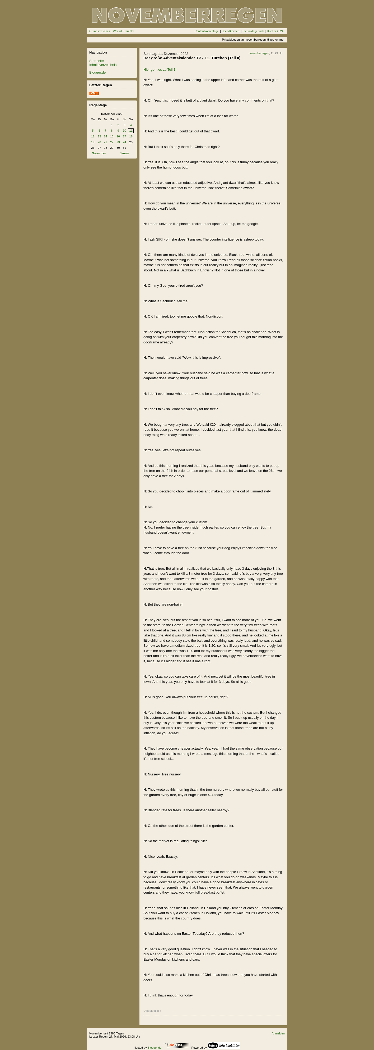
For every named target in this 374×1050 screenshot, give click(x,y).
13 (99, 136)
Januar (124, 153)
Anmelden (278, 1033)
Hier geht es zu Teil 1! (159, 69)
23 (118, 142)
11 (131, 130)
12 (92, 136)
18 (131, 136)
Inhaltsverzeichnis (102, 65)
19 (92, 142)
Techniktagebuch (253, 31)
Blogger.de (97, 72)
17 (124, 136)
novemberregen (259, 53)
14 (105, 136)
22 (111, 142)
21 (105, 142)
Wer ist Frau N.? (123, 31)
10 (124, 130)
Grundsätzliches (99, 31)
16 (118, 136)
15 (111, 136)
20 (99, 142)
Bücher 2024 (275, 31)
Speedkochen (230, 31)
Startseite (96, 61)
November (99, 153)
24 (124, 142)
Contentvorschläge (206, 31)
